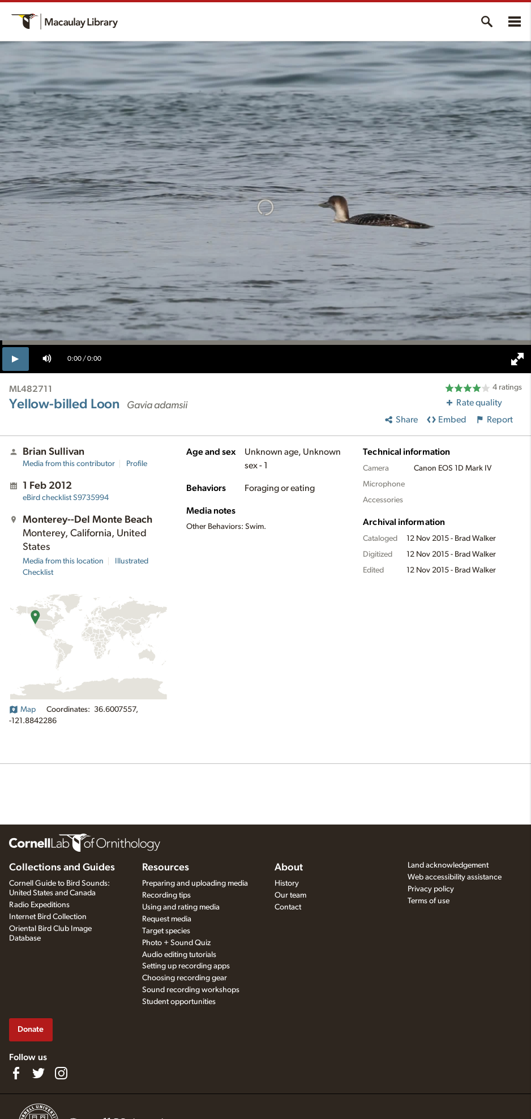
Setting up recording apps (186, 966)
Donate (31, 1029)
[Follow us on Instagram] (61, 1073)
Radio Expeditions (39, 905)
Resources (165, 867)
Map (22, 710)
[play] (15, 359)
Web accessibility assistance (455, 877)
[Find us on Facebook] (16, 1073)
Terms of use (428, 901)
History (287, 883)
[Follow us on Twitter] (38, 1073)
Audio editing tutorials (179, 955)
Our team (290, 895)
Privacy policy (431, 889)
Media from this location (63, 561)
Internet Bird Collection (48, 917)
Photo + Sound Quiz (176, 943)
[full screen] (517, 359)
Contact (288, 907)
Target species (166, 931)
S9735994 (66, 498)
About (289, 867)
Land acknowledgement (448, 865)
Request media (166, 919)
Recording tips (166, 895)
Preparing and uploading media (195, 883)
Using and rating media (181, 907)
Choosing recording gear (184, 978)
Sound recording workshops (190, 990)
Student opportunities (179, 1002)
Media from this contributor (69, 464)
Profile (136, 464)
